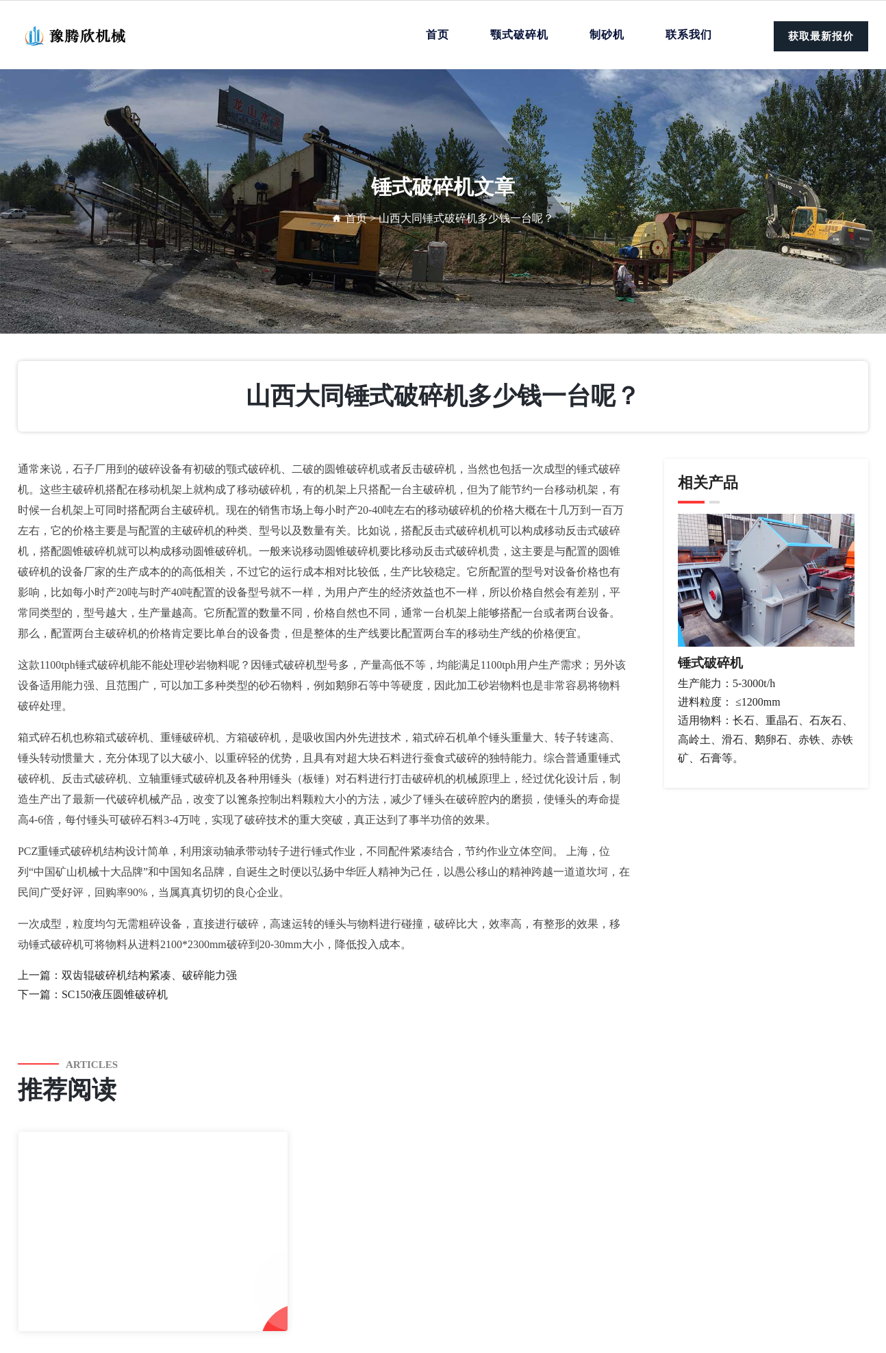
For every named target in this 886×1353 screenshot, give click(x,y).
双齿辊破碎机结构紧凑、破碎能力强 (149, 975)
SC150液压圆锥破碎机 (115, 994)
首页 (437, 34)
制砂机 (607, 34)
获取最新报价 (821, 36)
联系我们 (689, 34)
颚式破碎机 (519, 34)
